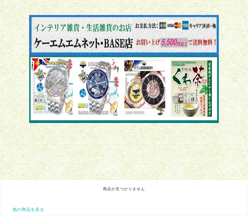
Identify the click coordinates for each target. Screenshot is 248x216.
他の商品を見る (28, 209)
